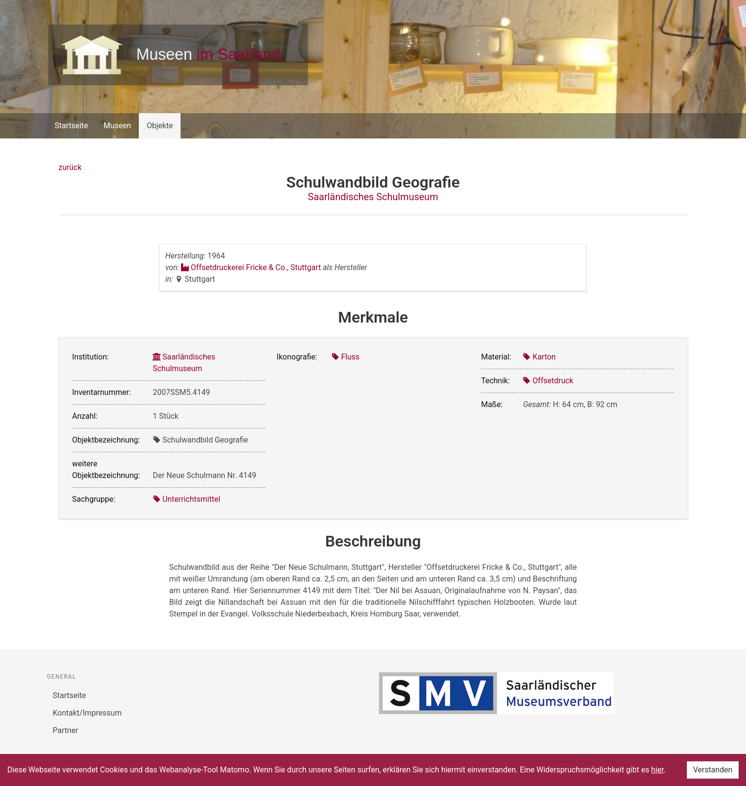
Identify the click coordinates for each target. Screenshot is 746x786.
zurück (70, 167)
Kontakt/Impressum (87, 713)
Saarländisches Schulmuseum (373, 197)
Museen (117, 125)
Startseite (71, 125)
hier (657, 769)
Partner (66, 730)
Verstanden (712, 769)
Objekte (160, 125)
